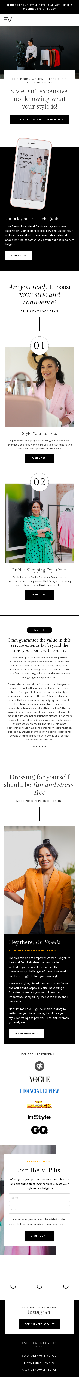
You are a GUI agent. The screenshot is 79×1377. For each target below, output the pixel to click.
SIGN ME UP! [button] (18, 255)
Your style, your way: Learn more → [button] (39, 119)
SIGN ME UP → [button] (39, 1236)
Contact (50, 1363)
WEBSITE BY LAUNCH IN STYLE (39, 1370)
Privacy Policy (32, 1363)
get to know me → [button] (26, 1033)
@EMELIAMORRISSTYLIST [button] (39, 1324)
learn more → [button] (39, 458)
